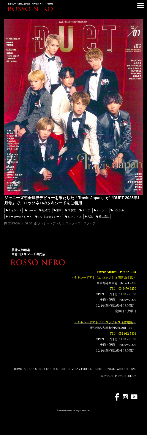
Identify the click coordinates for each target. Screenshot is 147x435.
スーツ (86, 210)
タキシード (14, 210)
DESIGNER (59, 369)
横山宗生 (104, 216)
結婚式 (46, 210)
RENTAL (110, 369)
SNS (133, 369)
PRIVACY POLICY (125, 376)
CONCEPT (45, 369)
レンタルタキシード (50, 216)
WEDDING (123, 369)
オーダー (101, 210)
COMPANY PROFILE (80, 369)
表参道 (72, 210)
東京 (59, 210)
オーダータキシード (20, 216)
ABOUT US (30, 369)
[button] (140, 5)
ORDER (98, 369)
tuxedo (32, 210)
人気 (90, 216)
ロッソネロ (74, 216)
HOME (18, 369)
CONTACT (107, 376)
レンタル (118, 210)
